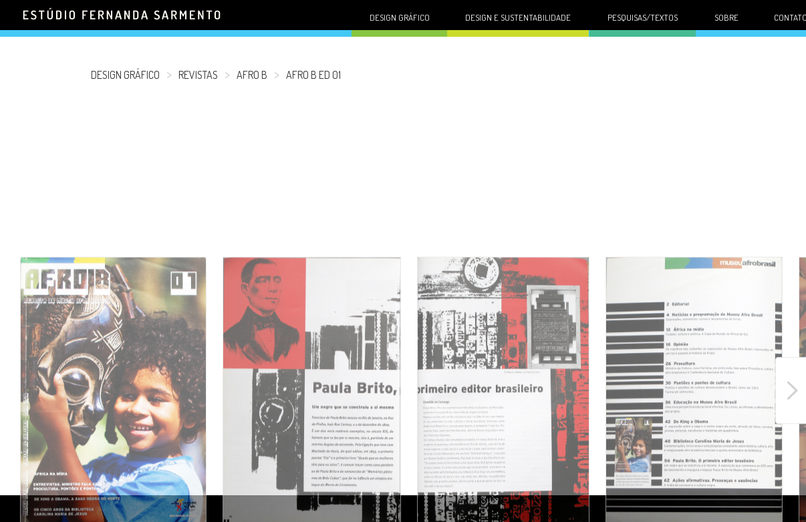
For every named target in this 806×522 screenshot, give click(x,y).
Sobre (726, 17)
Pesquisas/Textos (643, 17)
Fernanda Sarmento (123, 22)
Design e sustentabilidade (518, 17)
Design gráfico (400, 17)
